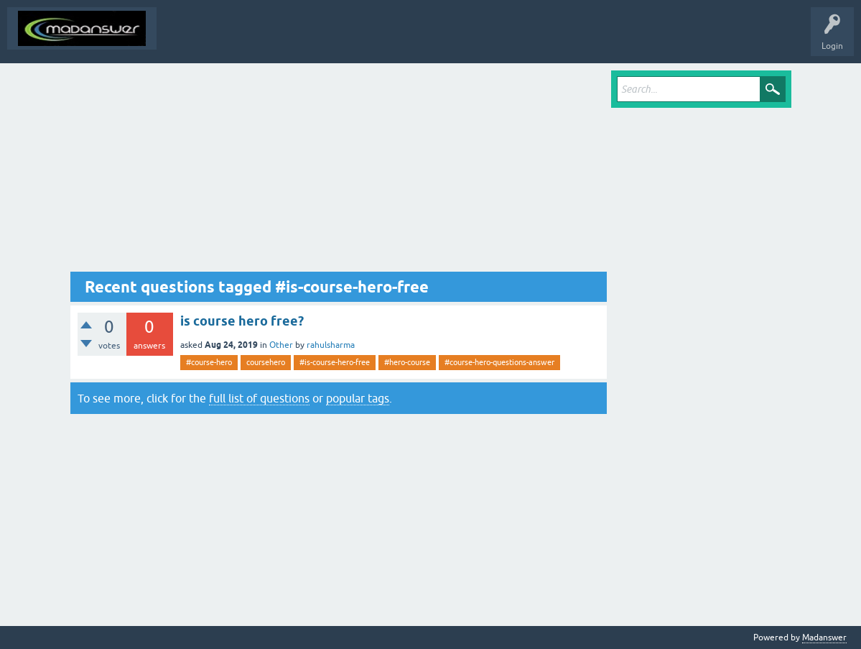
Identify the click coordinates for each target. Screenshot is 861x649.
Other (281, 345)
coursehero (265, 362)
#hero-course (407, 362)
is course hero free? (242, 320)
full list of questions (259, 398)
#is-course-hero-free (334, 362)
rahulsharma (331, 345)
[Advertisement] (339, 171)
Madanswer (824, 637)
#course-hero (209, 362)
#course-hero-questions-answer (499, 362)
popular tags (357, 398)
